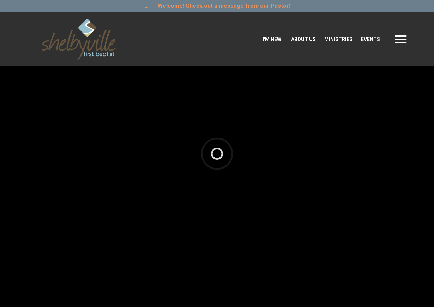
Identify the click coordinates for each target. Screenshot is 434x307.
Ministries (338, 39)
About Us (303, 39)
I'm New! (273, 39)
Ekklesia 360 (215, 291)
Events (370, 39)
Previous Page (54, 221)
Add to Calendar (51, 192)
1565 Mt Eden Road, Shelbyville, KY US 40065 (158, 144)
